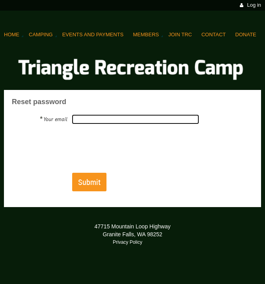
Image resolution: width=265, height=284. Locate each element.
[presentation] (132, 148)
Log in (254, 5)
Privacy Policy (127, 242)
